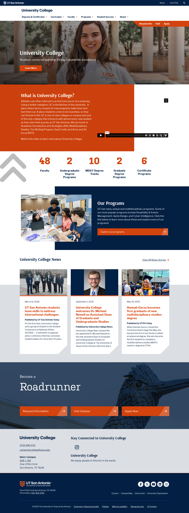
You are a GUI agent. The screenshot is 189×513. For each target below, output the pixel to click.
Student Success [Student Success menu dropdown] (105, 17)
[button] (184, 3)
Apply (167, 24)
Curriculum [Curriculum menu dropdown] (56, 17)
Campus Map (126, 493)
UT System (152, 506)
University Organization (157, 493)
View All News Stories (155, 260)
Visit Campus (95, 411)
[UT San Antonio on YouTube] (153, 484)
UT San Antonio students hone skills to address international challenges (42, 311)
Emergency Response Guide (86, 506)
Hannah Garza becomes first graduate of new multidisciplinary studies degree (144, 313)
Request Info (145, 24)
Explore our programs (133, 231)
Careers (115, 493)
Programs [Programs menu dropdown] (86, 17)
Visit (158, 24)
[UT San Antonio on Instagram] (166, 484)
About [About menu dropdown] (123, 17)
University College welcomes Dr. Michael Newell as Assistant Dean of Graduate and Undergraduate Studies (94, 314)
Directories (140, 493)
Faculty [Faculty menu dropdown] (71, 17)
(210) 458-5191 (28, 445)
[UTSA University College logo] (36, 9)
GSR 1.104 (25, 460)
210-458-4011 (37, 493)
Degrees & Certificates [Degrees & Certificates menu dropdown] (33, 17)
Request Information (44, 411)
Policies (105, 506)
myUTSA (174, 3)
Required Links (137, 506)
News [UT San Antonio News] (162, 3)
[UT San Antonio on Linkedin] (160, 484)
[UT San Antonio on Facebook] (140, 484)
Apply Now (146, 411)
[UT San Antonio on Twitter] (147, 484)
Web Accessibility (119, 506)
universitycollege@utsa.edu (35, 449)
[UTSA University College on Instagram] (77, 448)
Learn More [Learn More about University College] (31, 68)
